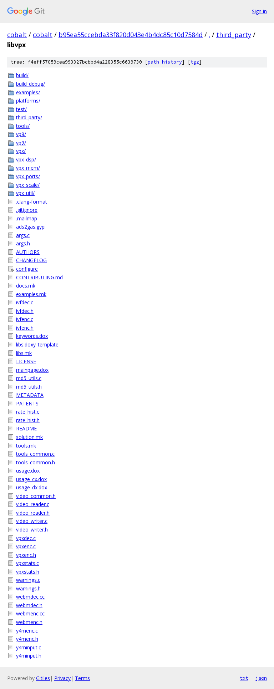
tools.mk (26, 445)
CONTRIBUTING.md (39, 277)
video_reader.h (33, 512)
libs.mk (24, 353)
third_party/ (29, 117)
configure (27, 268)
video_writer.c (31, 521)
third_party (233, 34)
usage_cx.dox (31, 479)
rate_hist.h (28, 420)
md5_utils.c (28, 378)
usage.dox (28, 470)
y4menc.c (27, 630)
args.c (23, 235)
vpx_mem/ (28, 167)
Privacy (62, 678)
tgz (195, 62)
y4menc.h (27, 638)
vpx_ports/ (28, 176)
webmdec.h (29, 605)
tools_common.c (35, 453)
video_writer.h (32, 529)
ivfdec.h (25, 311)
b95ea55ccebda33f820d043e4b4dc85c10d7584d (131, 34)
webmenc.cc (30, 613)
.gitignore (26, 209)
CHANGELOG (31, 260)
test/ (21, 109)
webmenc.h (29, 622)
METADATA (30, 394)
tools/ (23, 126)
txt (244, 678)
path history (165, 62)
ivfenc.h (25, 327)
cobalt (17, 34)
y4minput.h (28, 655)
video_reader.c (32, 504)
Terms (82, 678)
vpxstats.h (27, 571)
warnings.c (28, 579)
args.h (23, 243)
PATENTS (27, 403)
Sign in (259, 11)
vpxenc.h (26, 554)
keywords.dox (32, 336)
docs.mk (25, 285)
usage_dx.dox (31, 487)
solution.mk (29, 437)
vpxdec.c (26, 538)
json (261, 678)
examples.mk (31, 294)
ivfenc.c (24, 319)
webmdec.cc (30, 596)
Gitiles (43, 678)
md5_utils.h (29, 386)
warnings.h (28, 588)
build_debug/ (30, 83)
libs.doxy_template (37, 344)
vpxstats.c (27, 563)
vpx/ (21, 151)
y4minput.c (28, 647)
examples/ (28, 92)
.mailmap (26, 218)
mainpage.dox (32, 369)
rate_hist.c (27, 411)
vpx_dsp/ (26, 159)
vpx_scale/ (28, 184)
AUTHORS (28, 252)
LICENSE (26, 361)
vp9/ (21, 142)
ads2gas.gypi (31, 226)
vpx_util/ (25, 193)
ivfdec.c (24, 302)
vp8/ (21, 134)
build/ (22, 75)
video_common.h (36, 496)
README (26, 428)
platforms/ (28, 100)
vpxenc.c (26, 546)
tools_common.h (35, 462)
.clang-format (31, 201)
